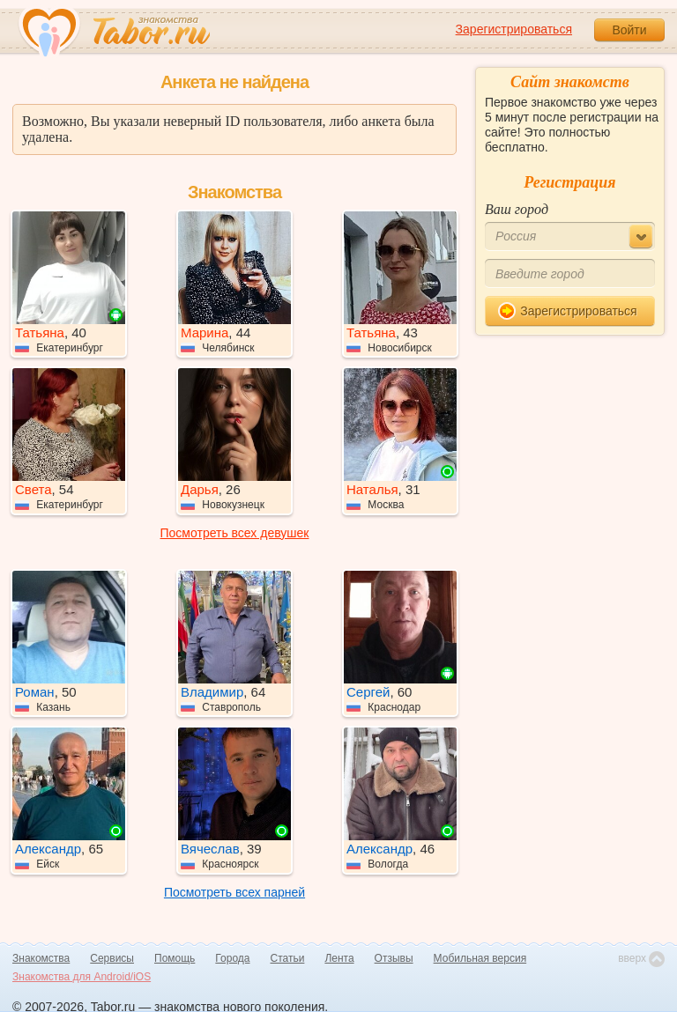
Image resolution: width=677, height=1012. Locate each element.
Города (232, 958)
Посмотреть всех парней (234, 892)
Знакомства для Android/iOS (81, 977)
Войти (629, 30)
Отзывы (394, 958)
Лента (338, 958)
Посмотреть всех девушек (234, 533)
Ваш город (516, 209)
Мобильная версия (480, 958)
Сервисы (112, 958)
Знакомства (41, 958)
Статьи (288, 958)
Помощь (174, 958)
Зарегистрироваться (514, 29)
